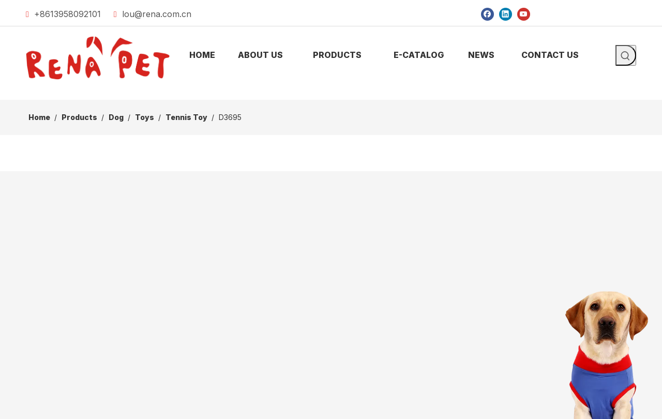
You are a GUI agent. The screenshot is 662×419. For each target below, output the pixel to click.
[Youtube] (523, 14)
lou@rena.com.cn (156, 14)
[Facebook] (487, 14)
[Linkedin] (505, 14)
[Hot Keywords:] (625, 55)
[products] (331, 91)
